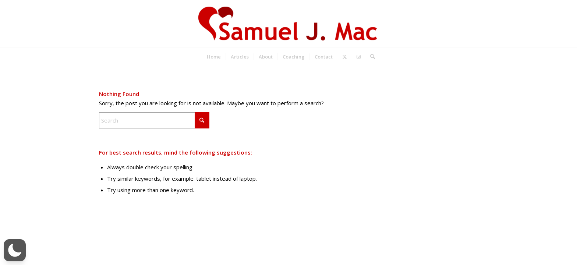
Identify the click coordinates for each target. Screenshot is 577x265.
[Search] (370, 56)
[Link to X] (344, 56)
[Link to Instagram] (358, 56)
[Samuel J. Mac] (288, 23)
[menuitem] (214, 56)
